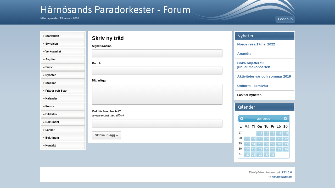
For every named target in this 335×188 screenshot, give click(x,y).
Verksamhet (53, 51)
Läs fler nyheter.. (249, 95)
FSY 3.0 (287, 172)
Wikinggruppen (281, 176)
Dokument (52, 122)
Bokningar (52, 137)
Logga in (285, 19)
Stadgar (50, 82)
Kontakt (50, 145)
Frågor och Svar (56, 90)
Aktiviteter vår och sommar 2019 (264, 76)
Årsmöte (244, 54)
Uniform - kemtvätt (252, 86)
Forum (49, 106)
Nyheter (50, 75)
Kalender (51, 98)
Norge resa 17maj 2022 (256, 44)
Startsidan (52, 35)
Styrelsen (51, 43)
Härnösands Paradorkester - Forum (115, 9)
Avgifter (50, 59)
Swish (49, 67)
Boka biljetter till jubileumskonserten (253, 65)
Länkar (49, 129)
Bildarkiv (51, 114)
